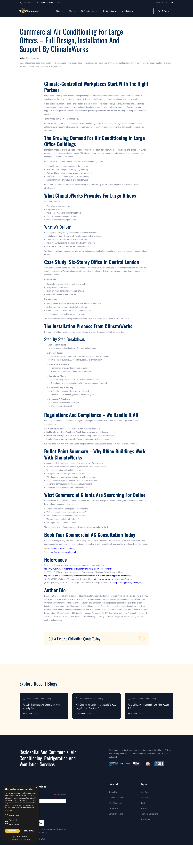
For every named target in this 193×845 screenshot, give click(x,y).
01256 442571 (28, 2)
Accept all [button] (12, 831)
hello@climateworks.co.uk (51, 2)
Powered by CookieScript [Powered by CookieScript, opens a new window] (21, 840)
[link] (26, 11)
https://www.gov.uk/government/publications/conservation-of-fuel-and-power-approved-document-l (87, 576)
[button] (58, 11)
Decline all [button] (29, 831)
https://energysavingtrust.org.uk (127, 582)
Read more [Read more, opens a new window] (9, 810)
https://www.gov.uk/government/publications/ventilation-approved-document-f (78, 569)
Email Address (30, 797)
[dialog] (20, 814)
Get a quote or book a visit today (61, 548)
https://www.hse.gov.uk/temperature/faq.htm (113, 579)
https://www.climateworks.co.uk (62, 552)
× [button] (37, 787)
